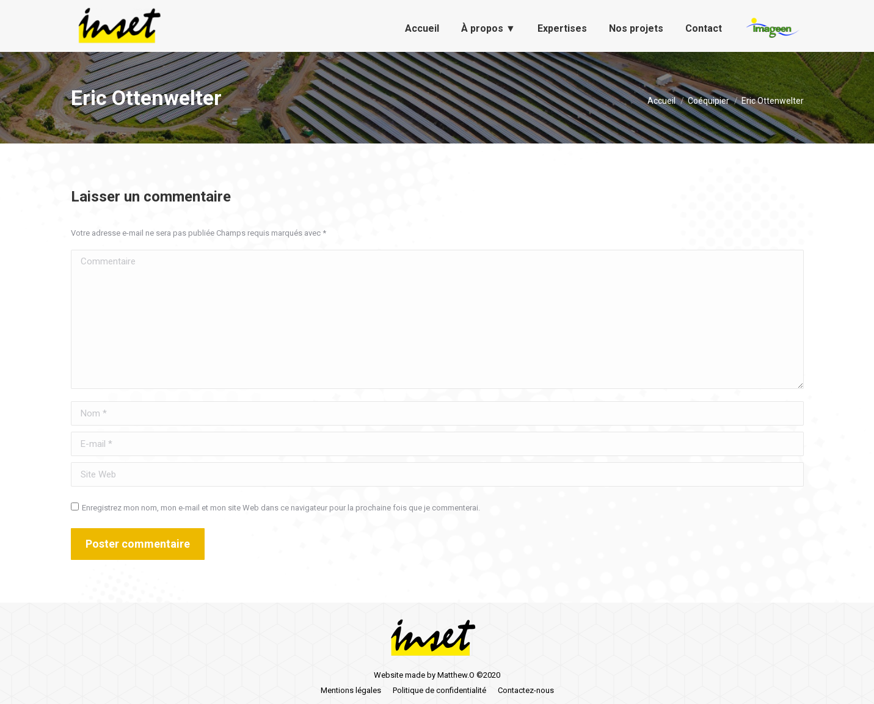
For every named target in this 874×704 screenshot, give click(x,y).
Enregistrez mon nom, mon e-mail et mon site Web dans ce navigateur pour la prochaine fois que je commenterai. (281, 507)
